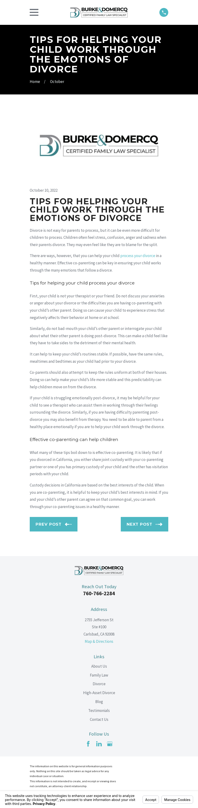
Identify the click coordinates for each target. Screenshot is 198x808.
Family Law (99, 675)
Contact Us (99, 719)
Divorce (99, 683)
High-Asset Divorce (99, 692)
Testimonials (99, 710)
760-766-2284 (99, 593)
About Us (99, 666)
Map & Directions (99, 641)
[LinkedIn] (99, 744)
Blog (99, 701)
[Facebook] (88, 744)
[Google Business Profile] (110, 744)
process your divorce (137, 255)
